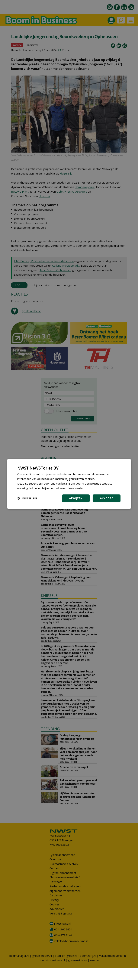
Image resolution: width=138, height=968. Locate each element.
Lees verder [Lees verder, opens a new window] (76, 488)
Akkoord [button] (107, 498)
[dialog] (69, 484)
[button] (27, 498)
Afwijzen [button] (75, 498)
